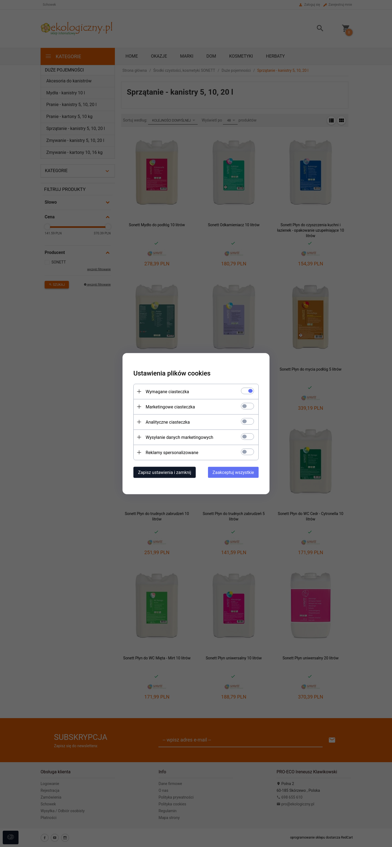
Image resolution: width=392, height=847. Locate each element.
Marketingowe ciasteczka (170, 406)
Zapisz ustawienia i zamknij (164, 472)
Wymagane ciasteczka (167, 391)
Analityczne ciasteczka (168, 421)
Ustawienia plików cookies (171, 373)
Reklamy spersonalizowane (172, 452)
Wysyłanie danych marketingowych (179, 437)
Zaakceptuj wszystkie (233, 472)
